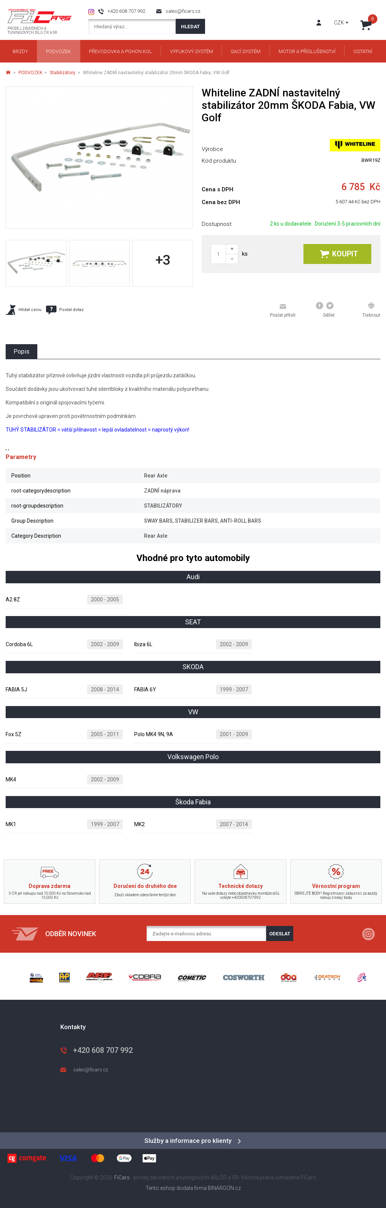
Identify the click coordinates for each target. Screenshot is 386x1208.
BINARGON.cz (224, 1188)
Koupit (339, 254)
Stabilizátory (62, 72)
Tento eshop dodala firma (176, 1188)
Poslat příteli (283, 310)
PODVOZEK (30, 72)
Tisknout (371, 310)
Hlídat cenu (23, 309)
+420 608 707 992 (126, 11)
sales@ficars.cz (183, 11)
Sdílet (325, 310)
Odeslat (279, 934)
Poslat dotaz (65, 309)
